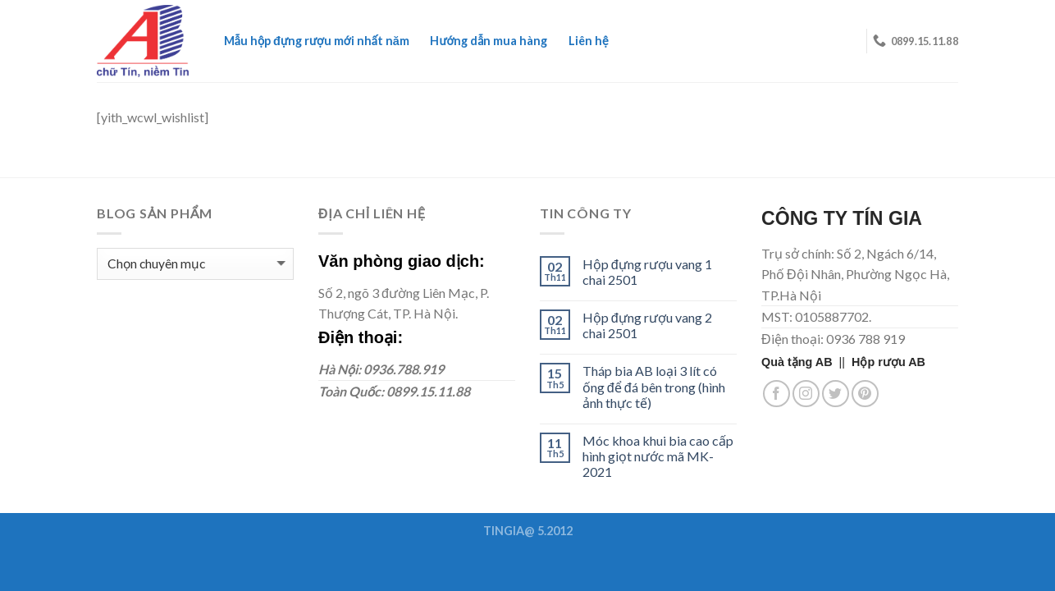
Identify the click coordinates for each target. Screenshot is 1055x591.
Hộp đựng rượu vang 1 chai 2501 (647, 271)
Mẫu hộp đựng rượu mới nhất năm (316, 41)
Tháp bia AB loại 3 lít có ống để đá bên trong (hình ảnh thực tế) (653, 386)
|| (806, 362)
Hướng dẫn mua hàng (488, 41)
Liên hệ (589, 41)
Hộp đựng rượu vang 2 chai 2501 (647, 325)
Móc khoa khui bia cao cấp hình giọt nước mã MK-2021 (657, 456)
